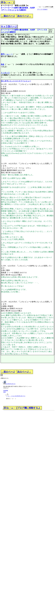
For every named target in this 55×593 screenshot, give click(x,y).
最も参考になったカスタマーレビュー (16, 81)
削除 (7, 390)
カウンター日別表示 (42, 9)
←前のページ (8, 16)
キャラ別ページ (9, 26)
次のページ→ (24, 16)
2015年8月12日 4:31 (10, 383)
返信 (4, 390)
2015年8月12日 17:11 (20, 396)
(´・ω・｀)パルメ (10, 396)
